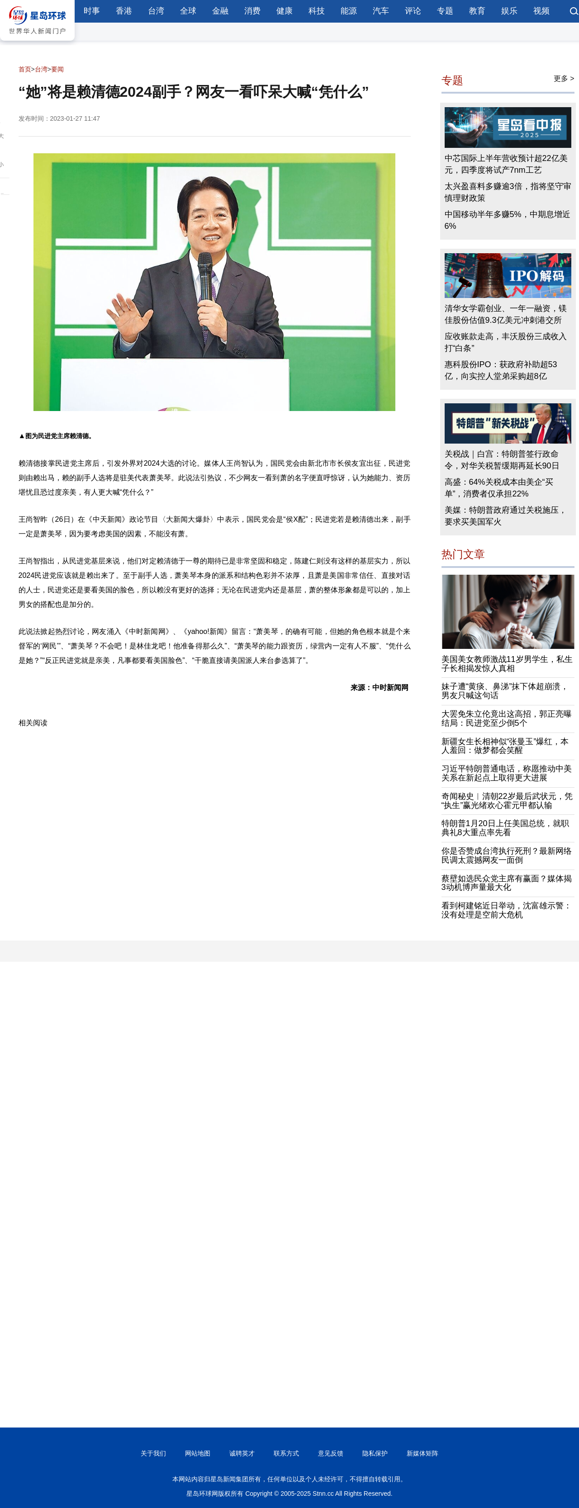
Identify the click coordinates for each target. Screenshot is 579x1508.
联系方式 (286, 1453)
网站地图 (197, 1453)
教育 (477, 10)
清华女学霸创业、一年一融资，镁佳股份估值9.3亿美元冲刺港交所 (506, 314)
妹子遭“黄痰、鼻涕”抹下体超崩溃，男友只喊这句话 (505, 691)
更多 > (564, 78)
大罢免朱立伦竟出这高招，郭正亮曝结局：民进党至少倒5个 (506, 718)
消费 (252, 10)
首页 (25, 69)
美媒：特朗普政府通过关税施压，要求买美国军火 (506, 516)
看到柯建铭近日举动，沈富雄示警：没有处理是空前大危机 (506, 910)
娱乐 (509, 10)
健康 (284, 10)
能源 (349, 10)
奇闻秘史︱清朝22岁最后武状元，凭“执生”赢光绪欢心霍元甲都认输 (507, 801)
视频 (541, 10)
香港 (124, 10)
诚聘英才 (242, 1453)
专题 (445, 10)
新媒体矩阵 (422, 1453)
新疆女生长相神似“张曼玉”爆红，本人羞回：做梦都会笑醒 (505, 746)
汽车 (381, 10)
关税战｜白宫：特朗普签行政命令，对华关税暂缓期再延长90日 (502, 459)
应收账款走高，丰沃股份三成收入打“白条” (506, 342)
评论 (413, 10)
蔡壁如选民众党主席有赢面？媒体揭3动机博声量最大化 (506, 883)
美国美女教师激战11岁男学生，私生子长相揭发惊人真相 (507, 664)
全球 (188, 10)
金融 (220, 10)
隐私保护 (375, 1453)
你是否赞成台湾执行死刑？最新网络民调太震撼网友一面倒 (506, 855)
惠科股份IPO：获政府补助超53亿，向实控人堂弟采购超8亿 (501, 370)
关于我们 (153, 1453)
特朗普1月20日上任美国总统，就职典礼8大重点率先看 (505, 828)
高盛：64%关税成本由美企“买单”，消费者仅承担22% (499, 487)
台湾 (156, 10)
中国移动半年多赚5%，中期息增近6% (507, 220)
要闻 (57, 69)
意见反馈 (330, 1453)
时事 (92, 10)
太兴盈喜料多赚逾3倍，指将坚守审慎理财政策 (508, 192)
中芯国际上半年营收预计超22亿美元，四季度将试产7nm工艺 (506, 164)
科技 (316, 10)
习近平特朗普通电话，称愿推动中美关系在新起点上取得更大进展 (506, 773)
